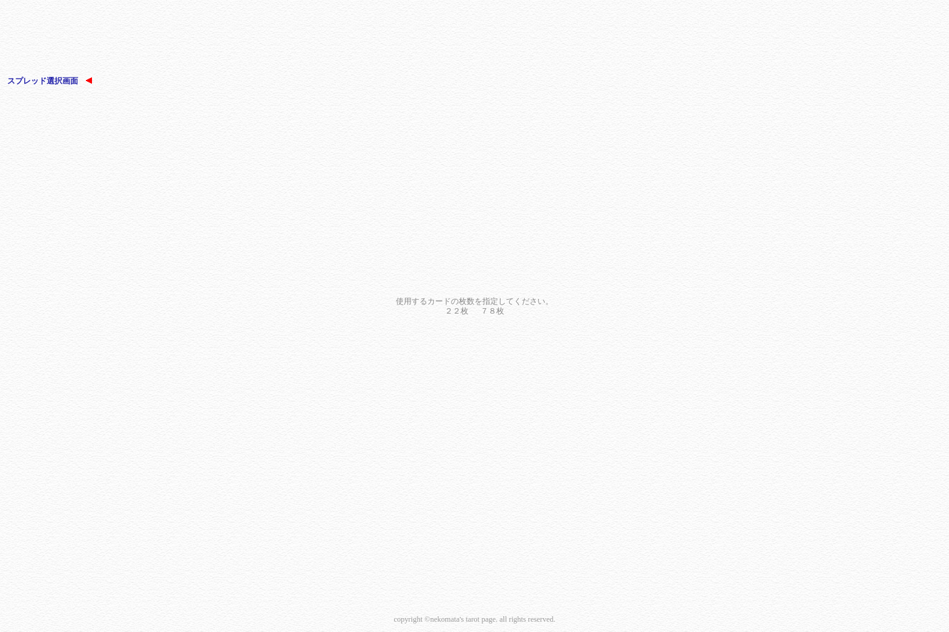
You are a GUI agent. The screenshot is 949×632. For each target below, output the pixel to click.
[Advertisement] (474, 39)
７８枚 (492, 310)
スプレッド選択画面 (49, 80)
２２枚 (456, 310)
